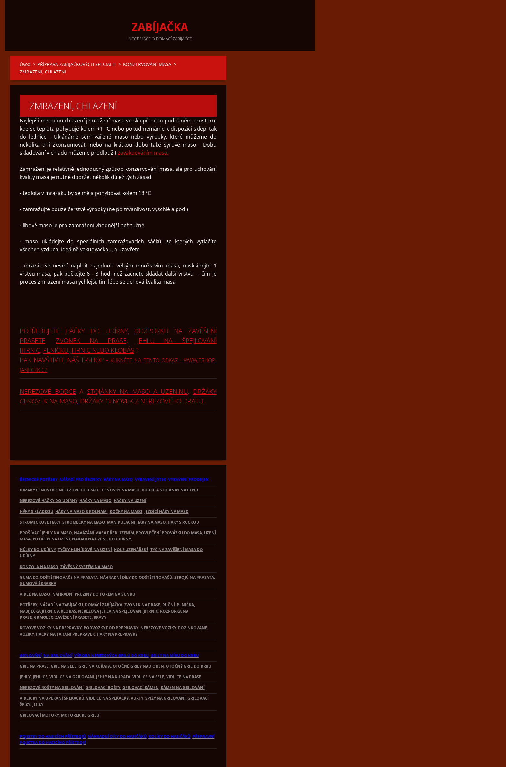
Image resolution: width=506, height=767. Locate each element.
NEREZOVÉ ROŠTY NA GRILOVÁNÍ (52, 665)
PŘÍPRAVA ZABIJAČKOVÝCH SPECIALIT (76, 64)
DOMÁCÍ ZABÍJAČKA (103, 583)
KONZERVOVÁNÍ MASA (147, 64)
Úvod (25, 64)
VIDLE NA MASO (35, 572)
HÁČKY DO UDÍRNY (96, 309)
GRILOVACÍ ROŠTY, (103, 665)
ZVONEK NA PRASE (91, 318)
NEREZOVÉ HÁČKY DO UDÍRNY (48, 478)
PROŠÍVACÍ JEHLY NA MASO (46, 511)
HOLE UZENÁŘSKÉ (131, 527)
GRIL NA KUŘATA (94, 644)
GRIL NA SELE (63, 644)
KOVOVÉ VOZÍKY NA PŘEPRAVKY (51, 606)
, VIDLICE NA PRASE (182, 655)
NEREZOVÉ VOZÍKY (158, 606)
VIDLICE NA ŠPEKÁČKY (107, 676)
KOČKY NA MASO (126, 489)
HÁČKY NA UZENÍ (130, 478)
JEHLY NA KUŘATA (113, 655)
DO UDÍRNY (120, 517)
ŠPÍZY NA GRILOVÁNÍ (165, 676)
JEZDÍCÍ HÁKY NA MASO (166, 489)
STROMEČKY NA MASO (83, 500)
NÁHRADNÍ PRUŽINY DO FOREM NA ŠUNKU (93, 572)
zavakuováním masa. (144, 130)
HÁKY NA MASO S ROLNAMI (81, 489)
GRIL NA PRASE (34, 644)
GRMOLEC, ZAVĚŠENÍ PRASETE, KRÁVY (70, 595)
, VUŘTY (136, 676)
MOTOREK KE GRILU (80, 693)
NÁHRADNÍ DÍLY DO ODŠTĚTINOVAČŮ (136, 555)
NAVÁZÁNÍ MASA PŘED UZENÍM (104, 511)
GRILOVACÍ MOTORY (39, 693)
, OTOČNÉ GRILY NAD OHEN (137, 644)
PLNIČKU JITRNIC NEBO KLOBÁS (88, 328)
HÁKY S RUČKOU (183, 500)
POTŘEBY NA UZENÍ (51, 517)
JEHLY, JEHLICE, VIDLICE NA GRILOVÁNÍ (57, 655)
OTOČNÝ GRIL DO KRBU (188, 644)
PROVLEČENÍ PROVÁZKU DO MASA (169, 511)
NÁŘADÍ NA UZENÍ (89, 517)
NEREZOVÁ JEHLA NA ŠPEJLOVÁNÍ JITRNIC (118, 589)
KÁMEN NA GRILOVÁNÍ (183, 665)
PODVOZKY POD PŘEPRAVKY (111, 606)
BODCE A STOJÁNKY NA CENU (170, 468)
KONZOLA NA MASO (39, 545)
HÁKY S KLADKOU (36, 489)
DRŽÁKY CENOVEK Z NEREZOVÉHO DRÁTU (141, 379)
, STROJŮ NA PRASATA (193, 555)
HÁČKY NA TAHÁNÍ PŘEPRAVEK (65, 612)
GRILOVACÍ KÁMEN (140, 665)
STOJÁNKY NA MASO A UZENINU (137, 369)
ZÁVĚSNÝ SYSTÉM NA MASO (86, 545)
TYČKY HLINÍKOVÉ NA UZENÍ (85, 527)
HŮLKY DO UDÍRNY (38, 527)
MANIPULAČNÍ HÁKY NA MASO (136, 500)
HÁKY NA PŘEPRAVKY (117, 612)
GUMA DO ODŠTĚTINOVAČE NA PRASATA (59, 555)
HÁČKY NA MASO (95, 478)
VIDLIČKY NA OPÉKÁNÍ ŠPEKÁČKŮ (52, 676)
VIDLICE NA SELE (148, 655)
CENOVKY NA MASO (121, 468)
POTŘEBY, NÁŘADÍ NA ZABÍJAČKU (51, 583)
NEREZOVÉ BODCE (48, 369)
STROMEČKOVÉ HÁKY (40, 500)
